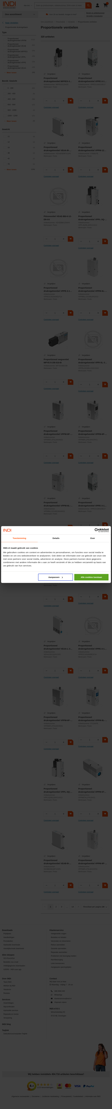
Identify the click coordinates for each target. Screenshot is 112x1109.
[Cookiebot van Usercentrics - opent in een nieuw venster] (97, 530)
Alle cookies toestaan (91, 577)
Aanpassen (55, 577)
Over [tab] (92, 538)
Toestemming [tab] (19, 538)
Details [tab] (56, 538)
